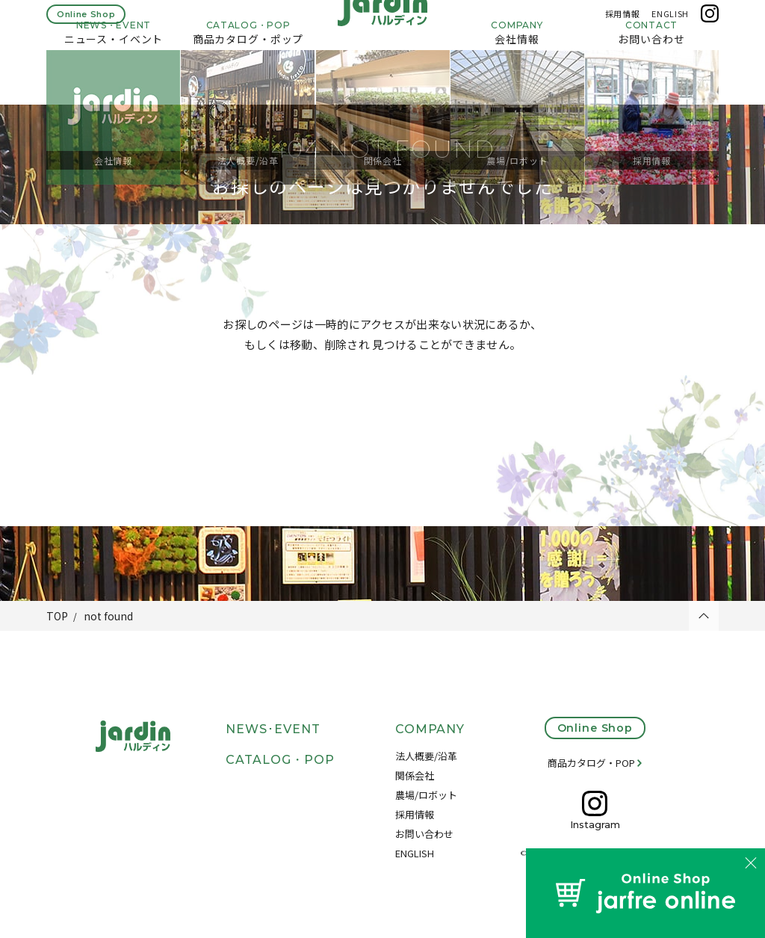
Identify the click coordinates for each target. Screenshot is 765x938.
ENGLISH (670, 21)
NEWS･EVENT (273, 729)
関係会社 (414, 775)
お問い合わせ (424, 834)
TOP (57, 615)
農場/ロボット (426, 795)
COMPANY (430, 729)
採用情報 (622, 21)
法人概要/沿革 (426, 756)
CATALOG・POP (280, 760)
